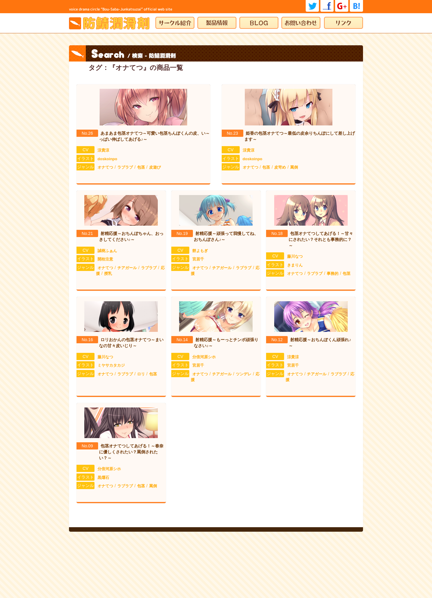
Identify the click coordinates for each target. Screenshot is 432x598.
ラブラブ (125, 167)
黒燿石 (103, 477)
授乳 (108, 273)
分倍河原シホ (204, 357)
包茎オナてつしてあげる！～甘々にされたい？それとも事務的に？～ (321, 239)
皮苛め (280, 167)
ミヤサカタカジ (111, 365)
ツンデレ (243, 374)
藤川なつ (295, 256)
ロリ (141, 374)
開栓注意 (105, 259)
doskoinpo (107, 159)
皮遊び (155, 167)
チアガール (127, 268)
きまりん (295, 265)
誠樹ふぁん (107, 250)
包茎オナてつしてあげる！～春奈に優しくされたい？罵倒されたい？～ (131, 451)
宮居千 (198, 259)
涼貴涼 (103, 150)
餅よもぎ (200, 250)
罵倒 (294, 167)
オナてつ (105, 167)
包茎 (141, 167)
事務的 (332, 273)
